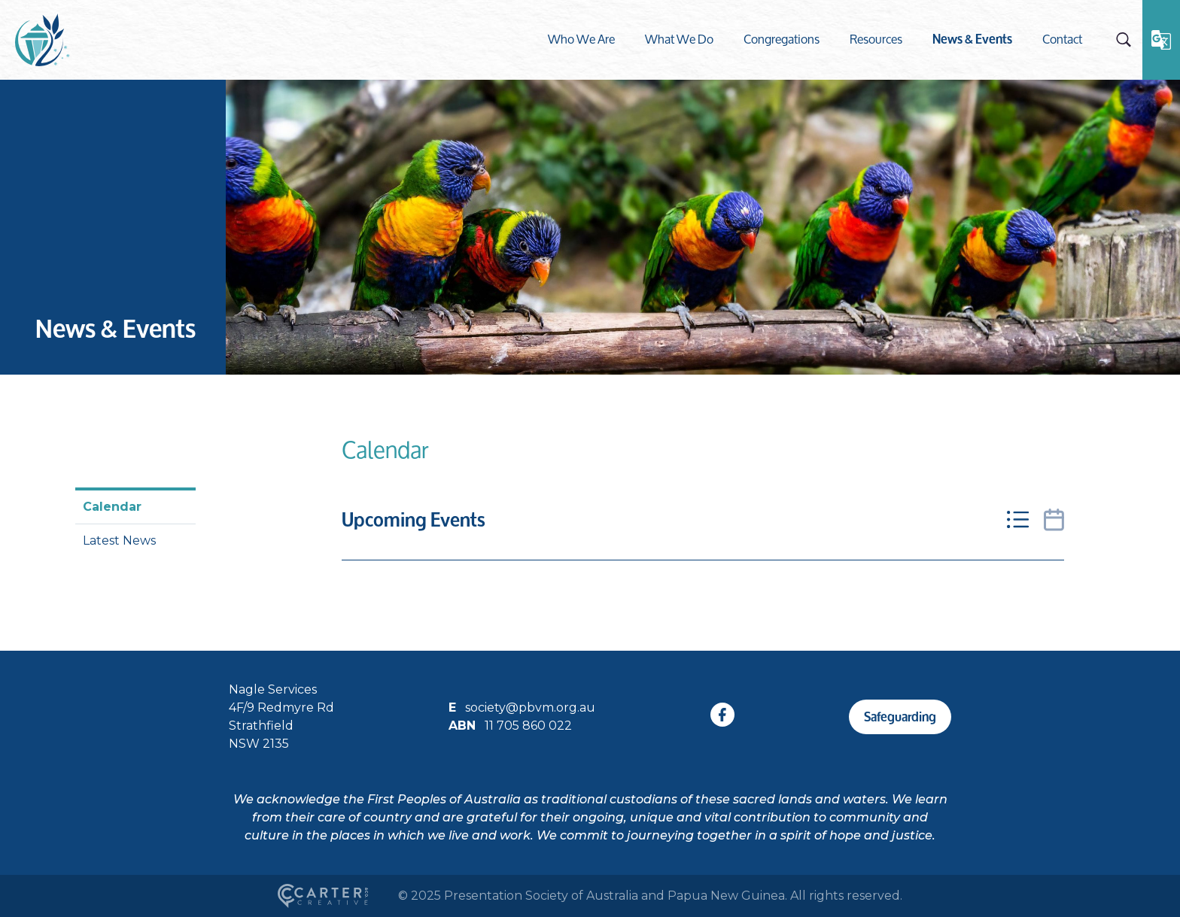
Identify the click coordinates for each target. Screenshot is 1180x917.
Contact (1062, 38)
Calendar (112, 506)
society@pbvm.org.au (530, 707)
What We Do (679, 38)
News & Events (972, 39)
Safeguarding (900, 716)
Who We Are (581, 38)
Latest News (119, 540)
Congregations (782, 38)
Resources (876, 38)
